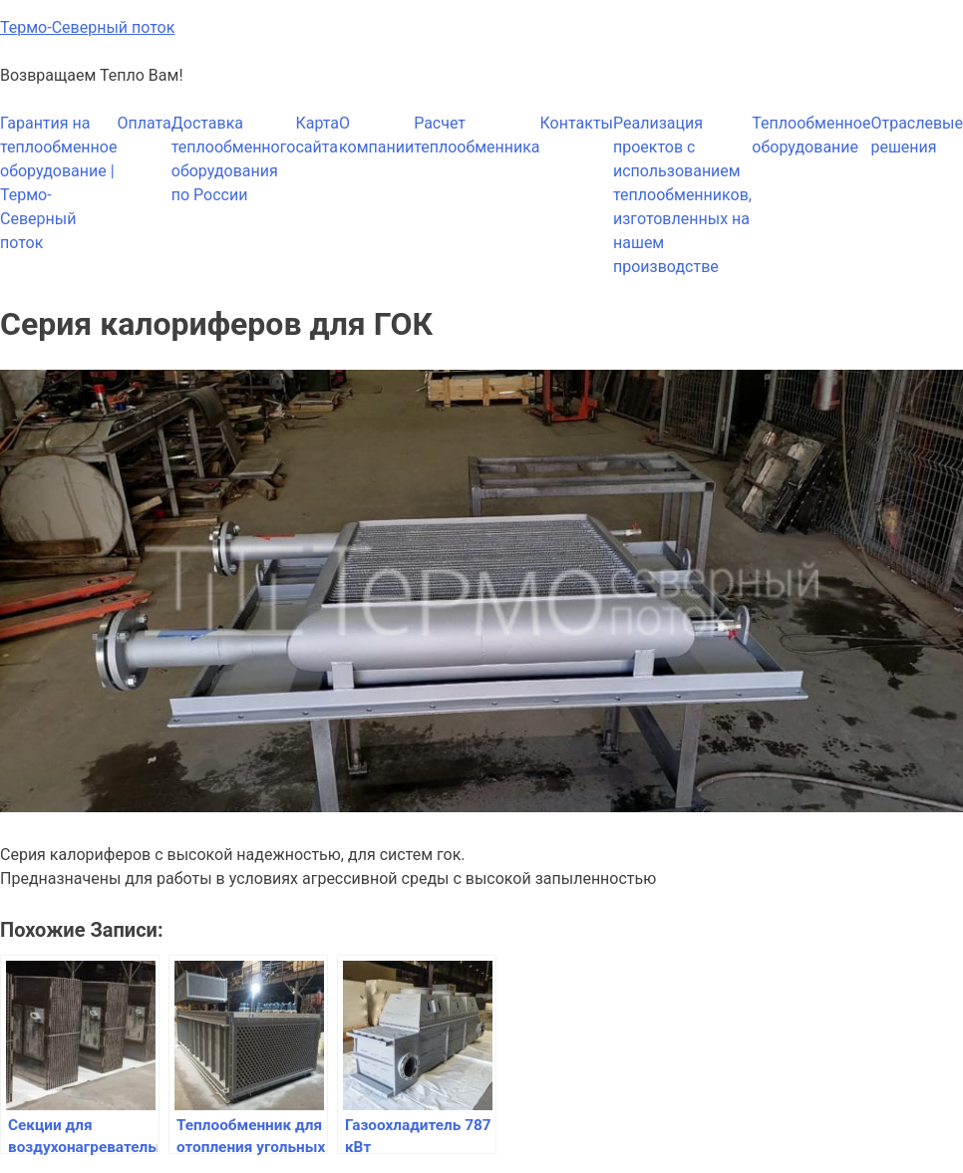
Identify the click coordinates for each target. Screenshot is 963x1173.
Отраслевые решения (916, 135)
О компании (376, 135)
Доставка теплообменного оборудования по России (233, 159)
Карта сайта (317, 135)
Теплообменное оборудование (811, 135)
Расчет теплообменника (476, 135)
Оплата (143, 123)
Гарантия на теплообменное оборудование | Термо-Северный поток (58, 183)
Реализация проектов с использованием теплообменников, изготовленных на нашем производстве (682, 195)
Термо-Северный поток (87, 27)
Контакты (576, 123)
